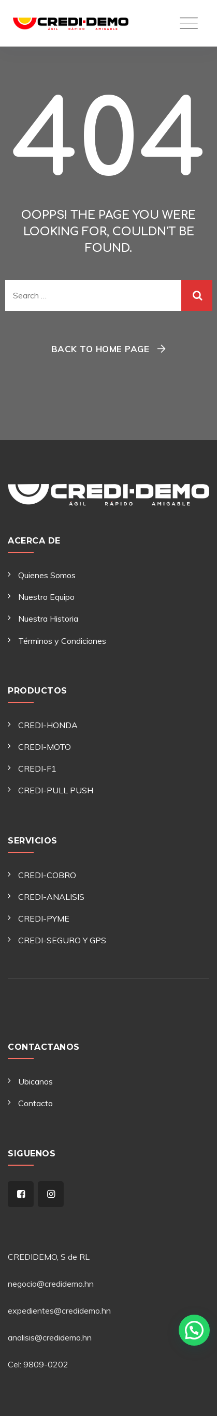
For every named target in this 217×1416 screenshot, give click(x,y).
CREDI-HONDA (48, 725)
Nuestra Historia (48, 618)
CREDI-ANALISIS (51, 897)
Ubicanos (35, 1081)
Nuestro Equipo (46, 597)
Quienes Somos (47, 575)
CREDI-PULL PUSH (55, 790)
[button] (194, 1324)
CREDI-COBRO (47, 875)
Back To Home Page (100, 348)
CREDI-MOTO (44, 747)
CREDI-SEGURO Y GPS (62, 940)
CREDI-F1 (37, 768)
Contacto (35, 1103)
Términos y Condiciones (62, 641)
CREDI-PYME (43, 918)
